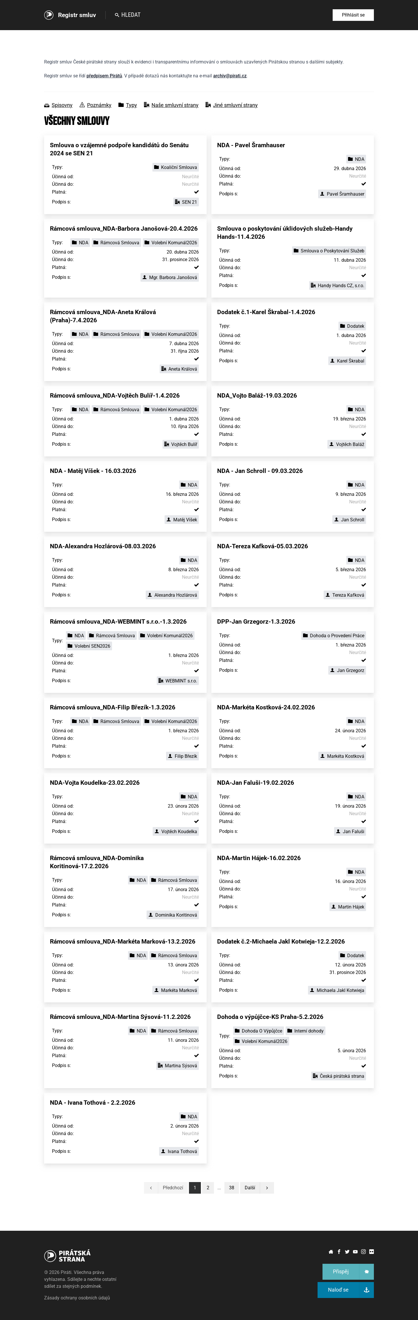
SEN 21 (186, 202)
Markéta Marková (175, 990)
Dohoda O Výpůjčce (258, 1031)
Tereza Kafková (344, 595)
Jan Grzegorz (347, 670)
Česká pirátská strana (338, 1076)
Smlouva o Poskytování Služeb (329, 251)
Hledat (127, 14)
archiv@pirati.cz (229, 76)
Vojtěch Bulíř (180, 444)
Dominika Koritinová (172, 915)
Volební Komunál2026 (171, 242)
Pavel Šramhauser (342, 194)
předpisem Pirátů (104, 76)
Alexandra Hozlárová (172, 595)
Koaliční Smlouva (175, 167)
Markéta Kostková (342, 756)
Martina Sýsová (177, 1065)
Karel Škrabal (347, 361)
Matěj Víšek (181, 519)
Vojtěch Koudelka (175, 831)
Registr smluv (77, 15)
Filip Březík (182, 756)
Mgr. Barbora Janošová (169, 277)
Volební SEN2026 (89, 646)
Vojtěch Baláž (346, 444)
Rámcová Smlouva (116, 242)
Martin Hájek (347, 907)
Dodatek (352, 326)
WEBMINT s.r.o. (177, 681)
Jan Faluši (350, 831)
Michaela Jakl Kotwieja (337, 990)
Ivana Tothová (179, 1151)
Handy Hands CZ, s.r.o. (337, 285)
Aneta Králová (179, 369)
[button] (231, 1188)
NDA (356, 159)
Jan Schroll (349, 519)
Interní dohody (305, 1031)
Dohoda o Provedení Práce (333, 635)
